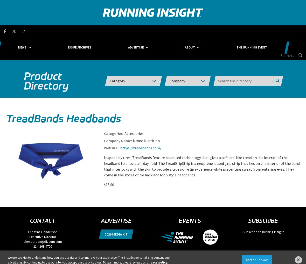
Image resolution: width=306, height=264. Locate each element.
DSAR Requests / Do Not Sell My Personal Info (49, 247)
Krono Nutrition (146, 117)
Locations (100, 247)
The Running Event (233, 31)
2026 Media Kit (116, 211)
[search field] (277, 31)
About (186, 31)
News (61, 31)
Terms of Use (84, 247)
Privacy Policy (14, 247)
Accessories (134, 110)
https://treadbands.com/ (140, 125)
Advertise (146, 31)
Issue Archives (104, 31)
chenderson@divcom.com (43, 218)
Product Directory (46, 58)
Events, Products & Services (124, 247)
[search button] (299, 31)
